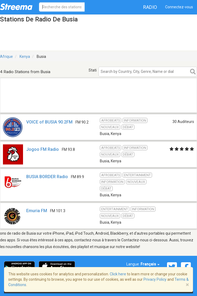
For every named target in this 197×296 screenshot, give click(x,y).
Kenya (25, 56)
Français (150, 264)
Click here (118, 274)
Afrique (6, 56)
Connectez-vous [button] (179, 7)
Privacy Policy (154, 279)
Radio (150, 7)
